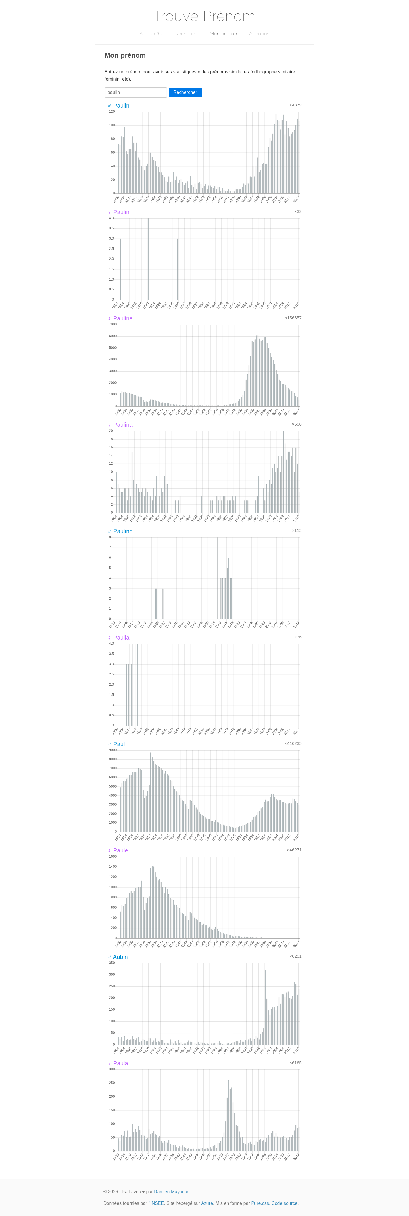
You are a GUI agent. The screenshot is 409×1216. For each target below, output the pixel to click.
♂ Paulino (120, 531)
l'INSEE (156, 1203)
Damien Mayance (171, 1191)
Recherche (187, 33)
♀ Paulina (120, 425)
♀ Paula (117, 1063)
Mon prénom (224, 33)
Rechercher (185, 92)
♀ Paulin (118, 212)
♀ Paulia (118, 637)
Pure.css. (260, 1203)
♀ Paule (117, 850)
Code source (284, 1203)
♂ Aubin (117, 957)
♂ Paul (116, 744)
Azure (207, 1203)
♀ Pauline (120, 318)
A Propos (259, 33)
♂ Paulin (118, 105)
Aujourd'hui (152, 33)
